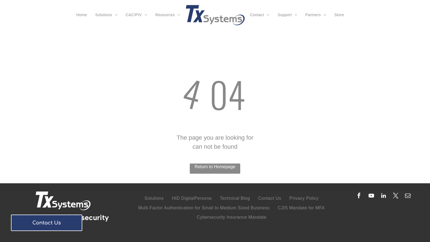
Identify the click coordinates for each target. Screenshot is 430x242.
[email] (408, 196)
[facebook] (359, 196)
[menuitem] (81, 15)
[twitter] (396, 196)
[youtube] (371, 196)
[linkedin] (383, 196)
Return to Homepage (215, 166)
